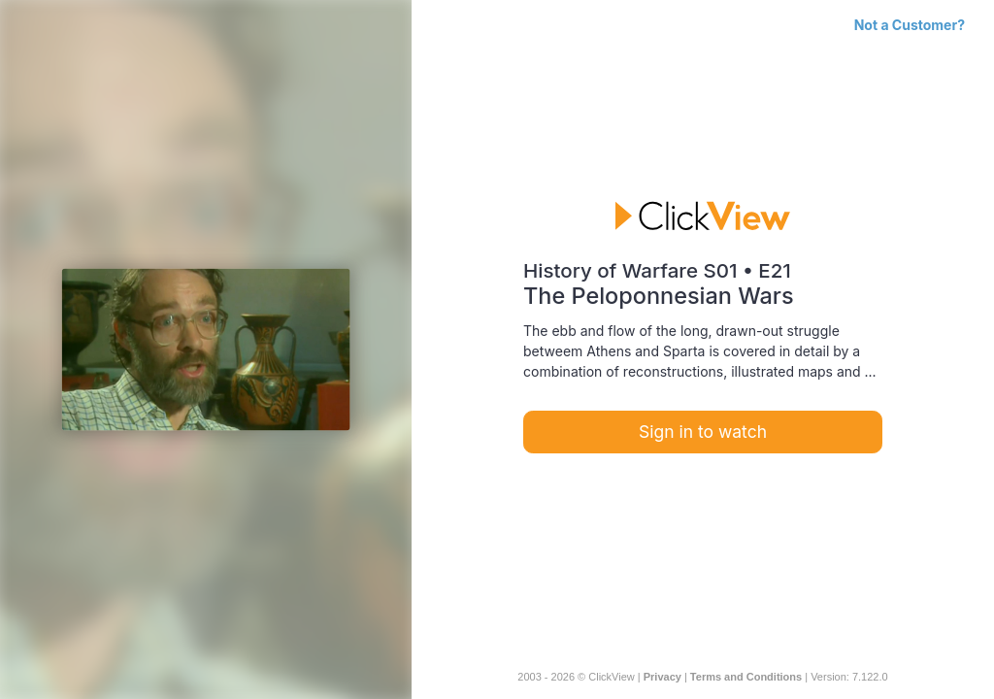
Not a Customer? (909, 25)
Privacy (662, 676)
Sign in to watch (703, 431)
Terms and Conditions (746, 676)
